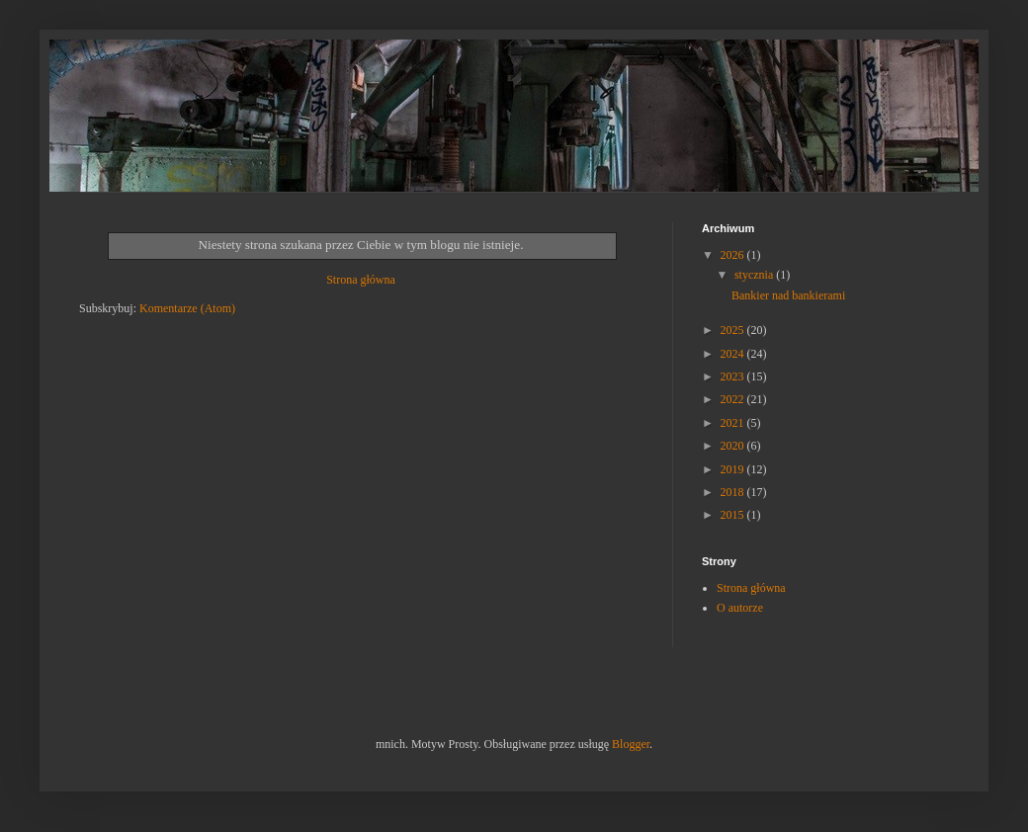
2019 (734, 469)
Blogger (630, 744)
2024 (734, 354)
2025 (734, 330)
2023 (734, 376)
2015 (734, 515)
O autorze (740, 608)
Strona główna (360, 280)
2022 (734, 399)
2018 (734, 492)
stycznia (755, 275)
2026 (734, 255)
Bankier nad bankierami (788, 295)
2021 (734, 423)
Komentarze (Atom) (187, 308)
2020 (734, 446)
